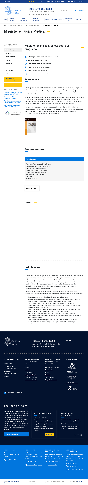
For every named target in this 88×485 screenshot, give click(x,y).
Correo (81, 1)
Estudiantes (13, 70)
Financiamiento (13, 56)
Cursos (47, 372)
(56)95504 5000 (31, 461)
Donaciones (60, 1)
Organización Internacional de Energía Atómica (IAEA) (13, 93)
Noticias (13, 74)
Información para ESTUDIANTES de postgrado (52, 361)
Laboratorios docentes (31, 379)
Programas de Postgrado (32, 25)
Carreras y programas (39, 19)
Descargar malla (32, 188)
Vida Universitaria (29, 372)
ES (81, 10)
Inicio (5, 19)
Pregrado (27, 367)
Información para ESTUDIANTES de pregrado (32, 361)
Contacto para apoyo (54, 461)
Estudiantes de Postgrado (52, 367)
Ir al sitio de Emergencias (34, 465)
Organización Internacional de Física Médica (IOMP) (13, 97)
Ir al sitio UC (7, 1)
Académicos (13, 63)
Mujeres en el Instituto (31, 377)
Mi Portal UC (71, 1)
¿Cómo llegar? (36, 346)
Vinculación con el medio (10, 373)
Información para (70, 19)
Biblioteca (50, 1)
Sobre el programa (13, 49)
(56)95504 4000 (11, 459)
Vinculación (59, 19)
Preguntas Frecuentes (51, 379)
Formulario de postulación (10, 79)
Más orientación (52, 465)
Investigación (50, 19)
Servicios (80, 19)
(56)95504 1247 (73, 466)
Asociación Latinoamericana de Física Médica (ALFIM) (12, 101)
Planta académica (25, 19)
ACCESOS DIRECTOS (11, 359)
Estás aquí (49, 434)
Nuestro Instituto (14, 19)
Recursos (13, 60)
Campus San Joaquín (30, 375)
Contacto (10, 85)
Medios (41, 1)
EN (83, 10)
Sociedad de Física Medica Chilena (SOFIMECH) (12, 106)
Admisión (32, 1)
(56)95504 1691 (73, 463)
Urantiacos (32, 483)
